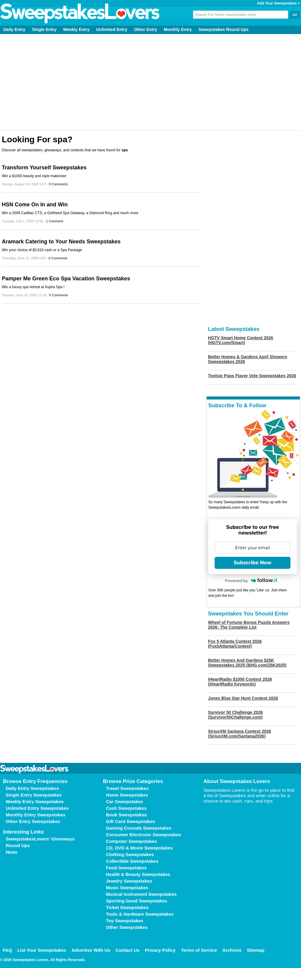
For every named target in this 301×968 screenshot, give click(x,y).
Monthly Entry (178, 29)
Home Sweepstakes (127, 794)
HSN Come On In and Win (35, 205)
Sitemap (255, 950)
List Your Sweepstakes (41, 950)
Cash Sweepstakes (126, 808)
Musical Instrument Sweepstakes (141, 894)
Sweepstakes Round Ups (223, 29)
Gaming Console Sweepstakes (139, 828)
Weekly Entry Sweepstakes (35, 801)
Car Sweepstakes (124, 801)
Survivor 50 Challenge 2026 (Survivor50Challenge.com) (235, 715)
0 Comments (58, 184)
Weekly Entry (76, 29)
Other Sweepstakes (126, 927)
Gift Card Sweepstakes (130, 821)
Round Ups (18, 845)
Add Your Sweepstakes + (278, 3)
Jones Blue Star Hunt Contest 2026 (243, 698)
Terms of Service (199, 950)
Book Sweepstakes (126, 814)
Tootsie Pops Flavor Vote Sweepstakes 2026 (252, 375)
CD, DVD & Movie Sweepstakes (139, 847)
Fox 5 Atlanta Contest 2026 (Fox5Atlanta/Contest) (235, 644)
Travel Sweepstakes (127, 788)
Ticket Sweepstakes (127, 907)
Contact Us (127, 950)
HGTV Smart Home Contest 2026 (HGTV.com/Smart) (240, 340)
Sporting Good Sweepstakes (136, 900)
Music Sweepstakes (127, 887)
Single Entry (44, 29)
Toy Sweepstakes (124, 920)
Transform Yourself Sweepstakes (44, 168)
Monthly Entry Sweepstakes (35, 814)
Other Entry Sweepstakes (33, 821)
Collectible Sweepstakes (132, 861)
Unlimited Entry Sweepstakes (37, 808)
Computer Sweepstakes (131, 841)
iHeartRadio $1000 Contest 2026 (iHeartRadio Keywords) (240, 681)
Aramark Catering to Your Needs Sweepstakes (61, 242)
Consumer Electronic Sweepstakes (143, 834)
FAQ (7, 950)
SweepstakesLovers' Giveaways (40, 838)
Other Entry (145, 29)
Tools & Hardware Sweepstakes (140, 914)
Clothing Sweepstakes (130, 854)
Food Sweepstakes (126, 867)
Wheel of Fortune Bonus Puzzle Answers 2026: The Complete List (249, 625)
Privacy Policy (160, 950)
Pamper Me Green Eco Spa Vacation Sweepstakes (66, 279)
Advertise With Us (91, 950)
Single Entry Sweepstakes (34, 794)
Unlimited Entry (111, 29)
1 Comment (54, 221)
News (11, 852)
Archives (231, 950)
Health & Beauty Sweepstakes (138, 874)
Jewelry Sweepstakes (129, 880)
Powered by (251, 580)
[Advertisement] (151, 82)
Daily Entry (14, 29)
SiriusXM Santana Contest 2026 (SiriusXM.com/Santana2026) (239, 733)
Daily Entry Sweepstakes (32, 788)
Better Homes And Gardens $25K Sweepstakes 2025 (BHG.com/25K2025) (247, 662)
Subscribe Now (253, 563)
